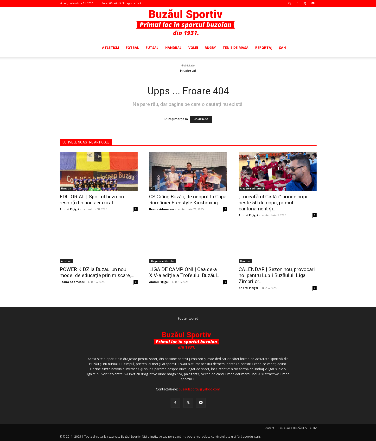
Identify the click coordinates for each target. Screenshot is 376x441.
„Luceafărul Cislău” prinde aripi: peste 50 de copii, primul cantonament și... (273, 203)
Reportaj (263, 47)
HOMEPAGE (201, 119)
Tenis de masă (236, 47)
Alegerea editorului (252, 188)
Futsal (152, 47)
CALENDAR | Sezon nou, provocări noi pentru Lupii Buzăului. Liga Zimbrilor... (277, 275)
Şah (282, 47)
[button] (289, 3)
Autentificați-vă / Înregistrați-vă (121, 3)
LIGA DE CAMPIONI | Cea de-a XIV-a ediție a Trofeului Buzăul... (185, 272)
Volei (193, 47)
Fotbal (132, 47)
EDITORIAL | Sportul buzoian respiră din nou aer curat (92, 200)
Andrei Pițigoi (69, 209)
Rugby (210, 47)
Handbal (173, 47)
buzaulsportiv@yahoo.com (199, 389)
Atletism (110, 47)
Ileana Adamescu (161, 209)
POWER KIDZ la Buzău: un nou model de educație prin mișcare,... (97, 272)
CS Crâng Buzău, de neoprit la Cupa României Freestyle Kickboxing (187, 200)
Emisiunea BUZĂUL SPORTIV (298, 428)
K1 (152, 188)
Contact (268, 428)
